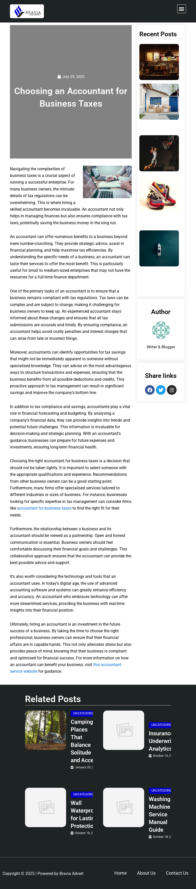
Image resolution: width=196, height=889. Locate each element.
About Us (146, 873)
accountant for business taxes (44, 508)
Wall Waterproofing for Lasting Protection (88, 814)
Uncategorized (85, 713)
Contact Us (177, 873)
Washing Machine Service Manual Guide (159, 814)
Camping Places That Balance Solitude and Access (85, 741)
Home (120, 873)
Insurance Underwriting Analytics (165, 741)
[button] (181, 8)
